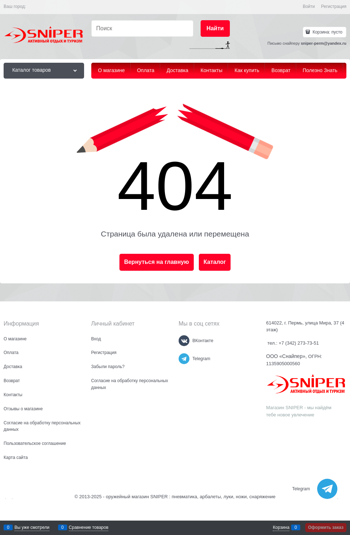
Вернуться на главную (156, 262)
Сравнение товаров (89, 527)
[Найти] (215, 28)
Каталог (215, 262)
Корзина (281, 527)
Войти (309, 6)
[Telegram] (184, 358)
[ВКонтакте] (184, 340)
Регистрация (333, 6)
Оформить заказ (326, 527)
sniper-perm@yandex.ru (323, 43)
